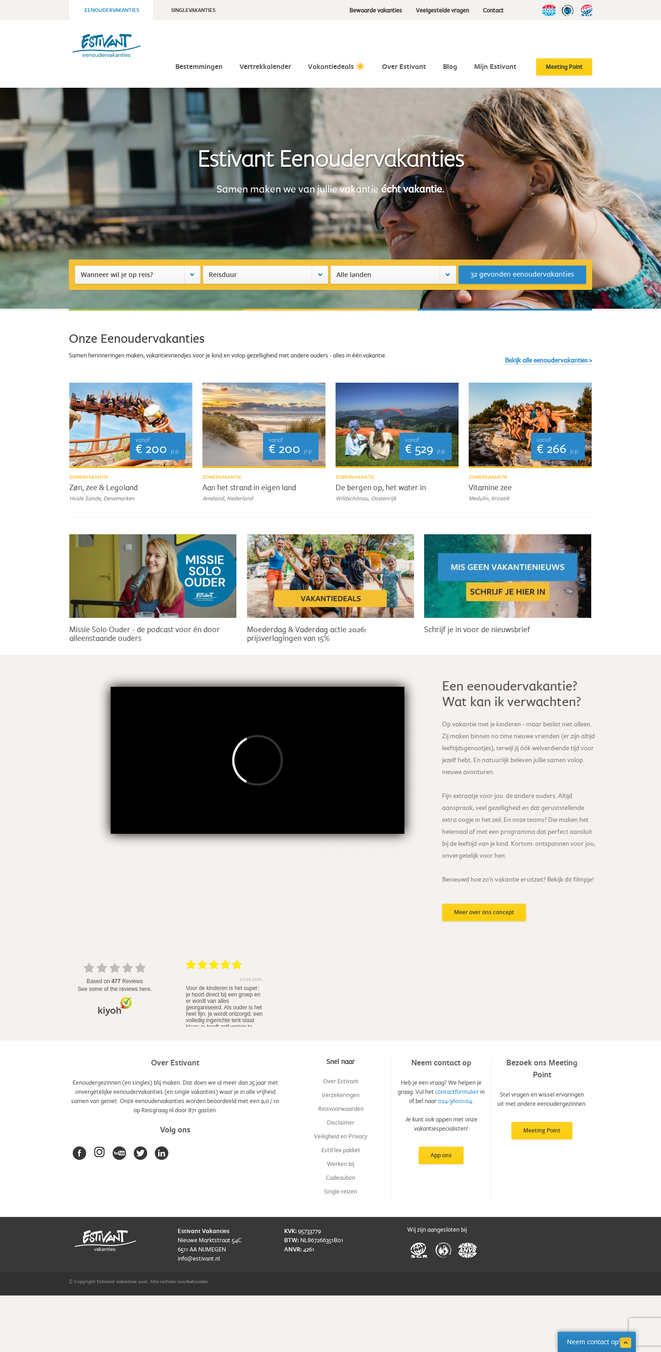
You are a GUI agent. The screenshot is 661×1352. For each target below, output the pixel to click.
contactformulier (457, 1091)
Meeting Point (564, 66)
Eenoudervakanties (111, 10)
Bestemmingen (199, 66)
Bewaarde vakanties (375, 10)
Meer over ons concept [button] (484, 912)
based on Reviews (115, 981)
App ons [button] (441, 1155)
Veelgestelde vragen (442, 10)
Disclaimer (340, 1122)
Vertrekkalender (265, 66)
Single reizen (340, 1191)
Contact (493, 10)
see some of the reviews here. (115, 989)
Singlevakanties (193, 10)
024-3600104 (455, 1101)
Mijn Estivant (495, 66)
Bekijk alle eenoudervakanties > (548, 360)
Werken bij (340, 1164)
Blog (450, 66)
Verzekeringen (340, 1095)
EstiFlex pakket (340, 1150)
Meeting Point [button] (541, 1130)
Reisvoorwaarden (341, 1108)
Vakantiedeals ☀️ (336, 66)
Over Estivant (404, 66)
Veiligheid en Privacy (340, 1136)
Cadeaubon (340, 1177)
